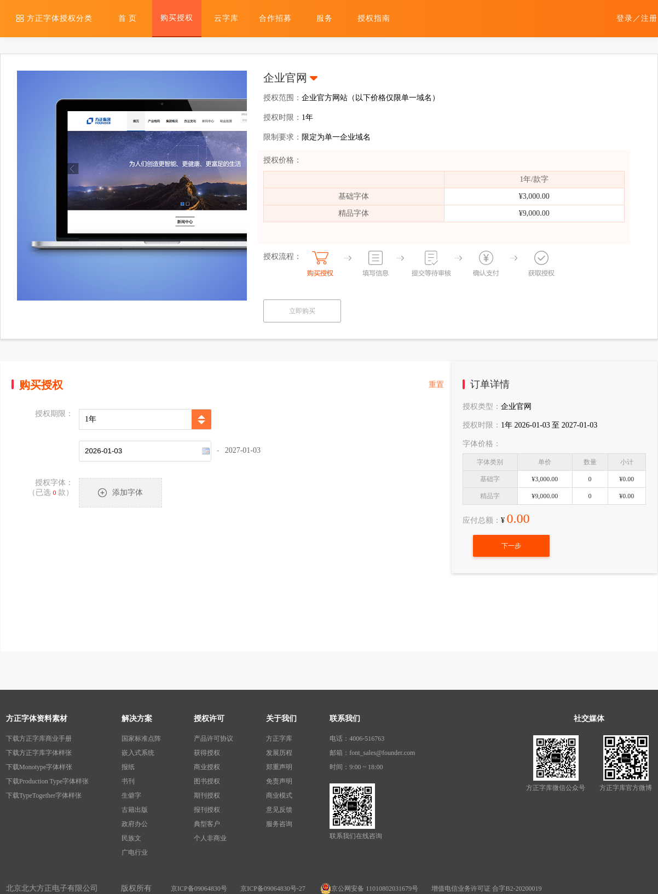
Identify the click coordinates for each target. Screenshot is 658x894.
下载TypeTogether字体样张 (44, 795)
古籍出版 (135, 810)
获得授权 (207, 753)
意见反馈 (279, 810)
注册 (649, 18)
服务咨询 (279, 824)
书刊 (128, 781)
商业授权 (207, 767)
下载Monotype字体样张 (39, 767)
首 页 (127, 18)
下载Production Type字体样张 (47, 781)
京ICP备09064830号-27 (273, 888)
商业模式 (279, 795)
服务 (324, 18)
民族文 (131, 838)
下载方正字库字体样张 (39, 753)
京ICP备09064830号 (199, 888)
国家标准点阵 (141, 738)
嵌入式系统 (138, 753)
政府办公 (135, 824)
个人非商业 (210, 838)
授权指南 (373, 18)
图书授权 (207, 781)
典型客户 (207, 824)
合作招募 (275, 18)
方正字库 (279, 738)
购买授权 (176, 18)
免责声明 (279, 781)
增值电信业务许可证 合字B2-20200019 (486, 888)
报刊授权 (207, 810)
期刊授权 (207, 795)
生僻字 (131, 795)
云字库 (226, 18)
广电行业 (135, 852)
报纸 (128, 767)
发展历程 (279, 753)
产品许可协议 (213, 738)
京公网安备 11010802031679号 (369, 888)
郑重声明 (279, 767)
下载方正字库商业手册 (39, 738)
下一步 (511, 546)
